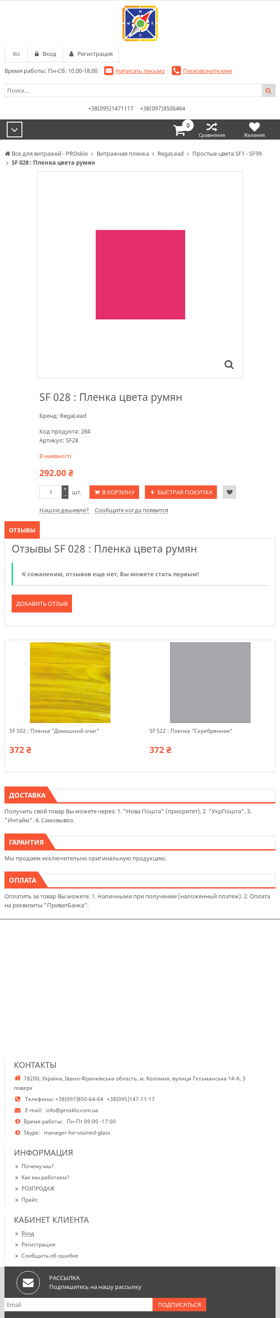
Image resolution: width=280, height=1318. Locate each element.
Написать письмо (140, 71)
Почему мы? (34, 1166)
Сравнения (212, 129)
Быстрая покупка (184, 492)
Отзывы (22, 530)
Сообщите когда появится (131, 510)
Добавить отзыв (42, 603)
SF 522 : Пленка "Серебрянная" (191, 731)
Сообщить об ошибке (46, 1255)
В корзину (118, 492)
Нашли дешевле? (64, 510)
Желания (254, 129)
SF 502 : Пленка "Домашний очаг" (54, 731)
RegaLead (73, 416)
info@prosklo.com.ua (72, 1110)
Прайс (26, 1199)
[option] (140, 275)
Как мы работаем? (41, 1177)
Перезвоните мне (207, 71)
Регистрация (34, 1244)
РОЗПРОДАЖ (34, 1188)
